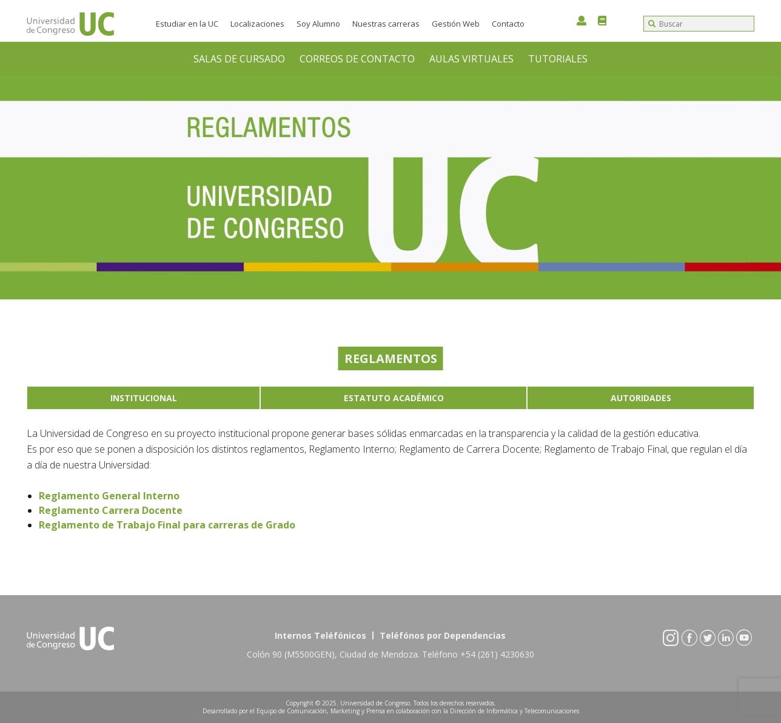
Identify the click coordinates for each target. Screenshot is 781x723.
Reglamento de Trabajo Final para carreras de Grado (167, 524)
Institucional (143, 398)
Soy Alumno (318, 23)
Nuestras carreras (386, 23)
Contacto (508, 23)
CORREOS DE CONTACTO (357, 58)
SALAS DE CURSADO (239, 58)
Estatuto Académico (394, 398)
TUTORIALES (558, 58)
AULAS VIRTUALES (471, 58)
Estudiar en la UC (187, 23)
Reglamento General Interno (109, 495)
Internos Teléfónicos (320, 635)
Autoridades (641, 398)
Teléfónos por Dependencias (443, 635)
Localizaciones (257, 23)
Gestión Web (456, 23)
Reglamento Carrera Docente (111, 510)
